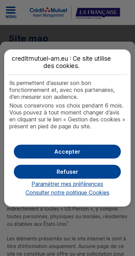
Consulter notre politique (67, 192)
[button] (67, 152)
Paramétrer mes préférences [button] (67, 183)
